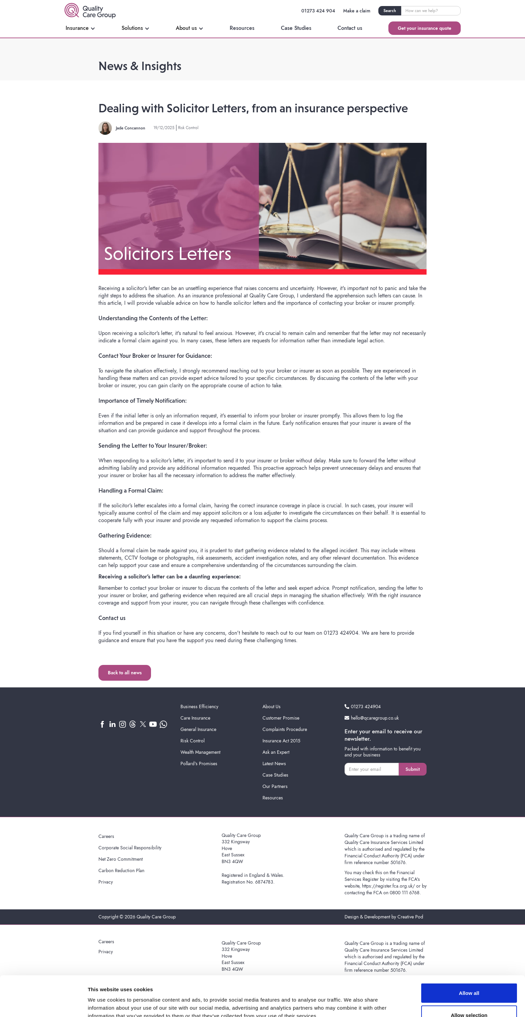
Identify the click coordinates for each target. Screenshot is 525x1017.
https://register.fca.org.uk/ (388, 886)
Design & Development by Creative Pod (384, 916)
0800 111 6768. (405, 892)
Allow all (469, 955)
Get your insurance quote (424, 28)
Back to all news (125, 672)
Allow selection (469, 977)
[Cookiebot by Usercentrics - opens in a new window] (43, 1004)
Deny (469, 999)
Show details (351, 1000)
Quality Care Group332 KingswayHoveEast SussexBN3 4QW (241, 848)
